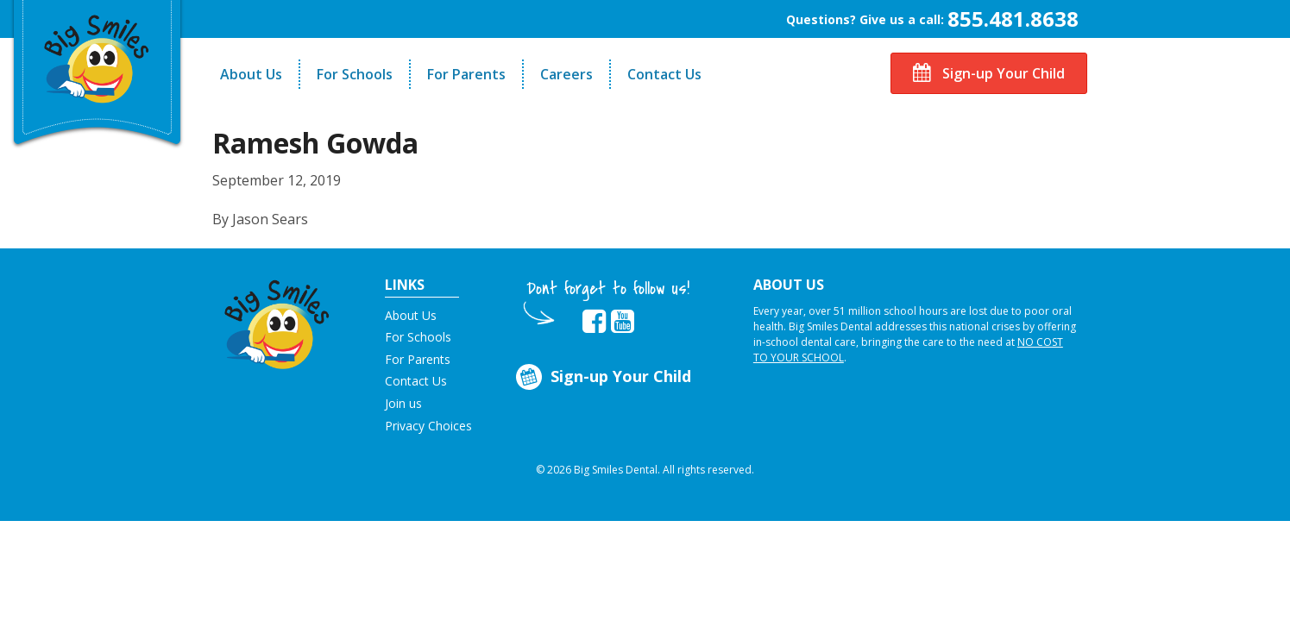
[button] (277, 319)
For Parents (466, 74)
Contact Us (664, 74)
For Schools (355, 74)
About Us (251, 74)
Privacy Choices (428, 425)
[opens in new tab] (594, 322)
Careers (566, 74)
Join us (403, 403)
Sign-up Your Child (989, 73)
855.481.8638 (1013, 18)
